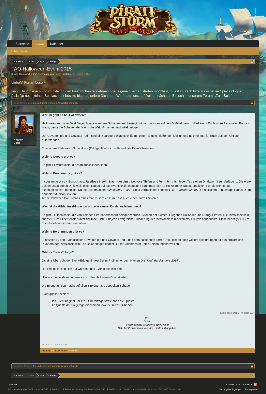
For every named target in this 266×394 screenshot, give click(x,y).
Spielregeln (162, 324)
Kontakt (230, 384)
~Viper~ (58, 74)
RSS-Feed (255, 384)
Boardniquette (134, 324)
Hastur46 (45, 350)
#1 (251, 344)
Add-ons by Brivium (152, 389)
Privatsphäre (251, 389)
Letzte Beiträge (20, 51)
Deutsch (13, 384)
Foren (39, 44)
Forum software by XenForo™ (93, 389)
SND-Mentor (61, 350)
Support (148, 324)
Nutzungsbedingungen (230, 389)
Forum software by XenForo (36, 389)
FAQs (39, 74)
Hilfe (238, 384)
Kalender (56, 44)
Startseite (22, 44)
